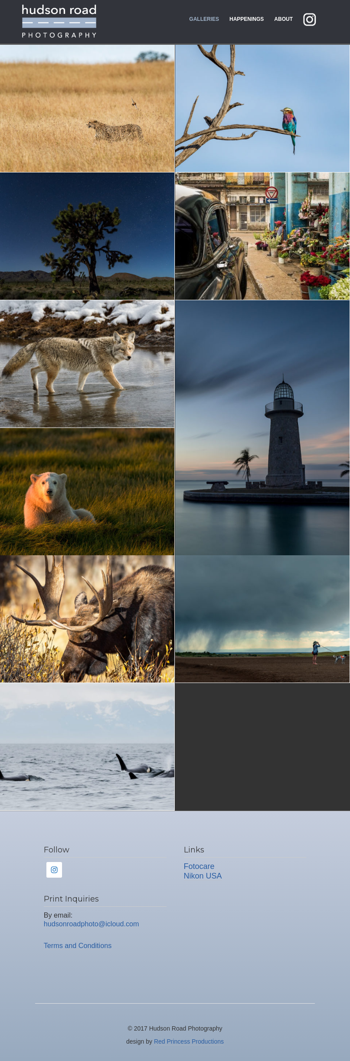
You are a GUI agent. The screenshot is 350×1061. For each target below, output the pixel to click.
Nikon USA (203, 876)
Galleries (204, 19)
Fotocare (199, 866)
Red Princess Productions (189, 1041)
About (283, 19)
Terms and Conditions (78, 945)
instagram (316, 19)
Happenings (246, 19)
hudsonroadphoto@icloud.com (91, 924)
